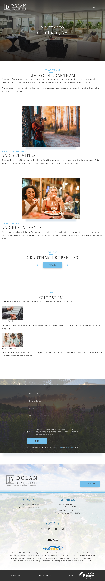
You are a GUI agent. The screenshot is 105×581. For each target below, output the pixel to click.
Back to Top (90, 484)
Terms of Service (70, 447)
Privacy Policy (50, 434)
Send (37, 441)
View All (52, 265)
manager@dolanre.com (31, 508)
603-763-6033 (94, 7)
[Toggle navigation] (100, 7)
